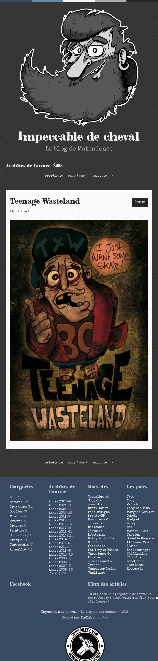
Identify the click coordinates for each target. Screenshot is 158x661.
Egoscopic (135, 569)
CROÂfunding (137, 554)
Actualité (18, 549)
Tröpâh (94, 565)
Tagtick (133, 535)
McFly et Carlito (101, 538)
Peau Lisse (135, 565)
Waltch (132, 504)
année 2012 (57, 547)
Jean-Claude (98, 504)
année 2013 (57, 543)
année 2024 (58, 505)
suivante (100, 176)
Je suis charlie (100, 561)
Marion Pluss (137, 531)
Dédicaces (96, 527)
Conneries (18, 535)
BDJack (132, 546)
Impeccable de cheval (79, 136)
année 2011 (57, 551)
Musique (16, 516)
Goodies (16, 511)
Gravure (16, 526)
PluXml (86, 617)
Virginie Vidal (139, 508)
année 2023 (57, 509)
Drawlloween (98, 508)
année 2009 (58, 558)
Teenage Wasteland (45, 201)
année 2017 (57, 528)
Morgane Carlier (140, 512)
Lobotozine (97, 535)
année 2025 (57, 501)
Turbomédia (19, 545)
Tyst (130, 497)
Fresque (16, 540)
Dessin (140, 202)
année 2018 (57, 524)
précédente (54, 176)
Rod (130, 527)
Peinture (17, 530)
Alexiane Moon (139, 542)
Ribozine (95, 542)
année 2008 (58, 562)
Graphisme (18, 507)
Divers (15, 521)
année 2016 (57, 532)
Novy (130, 500)
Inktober (95, 531)
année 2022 (57, 513)
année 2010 (58, 555)
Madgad (133, 519)
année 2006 (58, 570)
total (54, 573)
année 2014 (58, 539)
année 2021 (57, 517)
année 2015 (57, 536)
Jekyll (132, 516)
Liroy (131, 523)
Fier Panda (97, 546)
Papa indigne (99, 512)
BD (11, 497)
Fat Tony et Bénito (103, 550)
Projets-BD (96, 516)
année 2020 (58, 520)
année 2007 (58, 566)
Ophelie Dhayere (140, 538)
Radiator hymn (139, 550)
